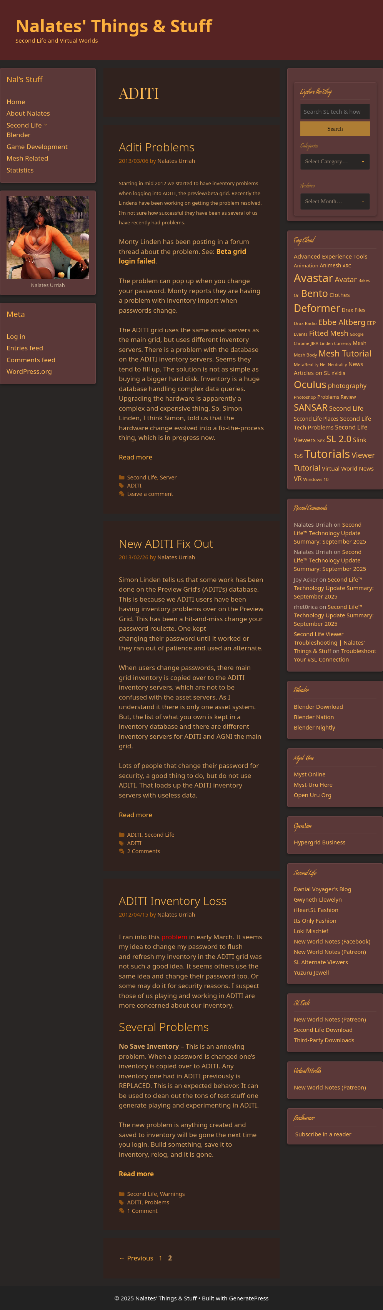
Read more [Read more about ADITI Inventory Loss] (136, 1173)
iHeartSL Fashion (316, 910)
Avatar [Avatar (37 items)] (346, 279)
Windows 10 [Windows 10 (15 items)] (316, 479)
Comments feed (31, 359)
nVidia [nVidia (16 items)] (338, 373)
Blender (19, 134)
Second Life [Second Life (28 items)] (346, 408)
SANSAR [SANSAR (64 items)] (311, 407)
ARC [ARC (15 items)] (347, 266)
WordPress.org (29, 371)
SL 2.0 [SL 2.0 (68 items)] (339, 438)
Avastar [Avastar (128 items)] (313, 277)
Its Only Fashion (315, 920)
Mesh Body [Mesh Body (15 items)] (305, 355)
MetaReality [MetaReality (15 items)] (306, 364)
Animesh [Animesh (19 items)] (330, 265)
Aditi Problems (157, 147)
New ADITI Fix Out (166, 543)
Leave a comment (150, 493)
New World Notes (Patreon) (330, 951)
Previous (136, 1258)
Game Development (37, 146)
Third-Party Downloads (324, 1040)
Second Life (142, 477)
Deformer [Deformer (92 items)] (317, 308)
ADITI (134, 485)
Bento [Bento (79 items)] (314, 293)
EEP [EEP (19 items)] (371, 323)
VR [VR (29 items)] (298, 478)
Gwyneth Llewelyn (318, 899)
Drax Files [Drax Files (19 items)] (354, 310)
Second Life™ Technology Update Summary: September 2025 (330, 533)
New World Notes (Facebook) (332, 941)
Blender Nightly (314, 727)
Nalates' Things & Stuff (113, 25)
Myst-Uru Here (313, 784)
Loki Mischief (311, 931)
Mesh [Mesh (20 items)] (359, 343)
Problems (157, 1202)
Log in (16, 336)
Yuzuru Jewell (311, 972)
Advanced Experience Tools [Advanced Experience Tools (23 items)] (331, 256)
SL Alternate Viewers (321, 962)
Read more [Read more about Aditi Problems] (135, 457)
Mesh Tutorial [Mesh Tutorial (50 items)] (344, 353)
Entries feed (25, 347)
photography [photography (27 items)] (347, 385)
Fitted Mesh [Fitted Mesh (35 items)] (328, 333)
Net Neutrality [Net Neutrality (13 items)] (333, 364)
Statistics (20, 170)
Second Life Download (323, 1029)
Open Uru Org (312, 795)
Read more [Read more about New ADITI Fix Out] (135, 814)
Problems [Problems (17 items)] (328, 396)
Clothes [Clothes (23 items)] (340, 294)
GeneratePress (248, 1298)
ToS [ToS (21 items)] (298, 455)
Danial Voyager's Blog (322, 889)
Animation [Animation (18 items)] (306, 265)
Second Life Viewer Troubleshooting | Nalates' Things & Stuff (329, 642)
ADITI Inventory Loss (172, 901)
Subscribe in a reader (323, 1134)
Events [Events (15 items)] (301, 334)
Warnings (172, 1193)
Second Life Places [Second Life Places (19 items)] (316, 418)
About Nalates (28, 113)
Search (335, 129)
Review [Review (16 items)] (348, 397)
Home (16, 101)
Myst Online (310, 774)
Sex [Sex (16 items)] (321, 440)
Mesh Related (27, 158)
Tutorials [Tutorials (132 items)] (327, 453)
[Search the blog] (335, 111)
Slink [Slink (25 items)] (359, 440)
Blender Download (318, 706)
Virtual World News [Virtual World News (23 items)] (348, 468)
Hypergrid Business (320, 842)
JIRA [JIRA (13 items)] (314, 343)
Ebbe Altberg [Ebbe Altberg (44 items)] (341, 322)
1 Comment (142, 1210)
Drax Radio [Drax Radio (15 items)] (305, 323)
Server (168, 477)
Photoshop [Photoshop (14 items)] (305, 397)
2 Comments (143, 851)
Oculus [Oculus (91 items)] (310, 384)
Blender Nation (314, 717)
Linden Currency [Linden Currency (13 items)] (335, 343)
